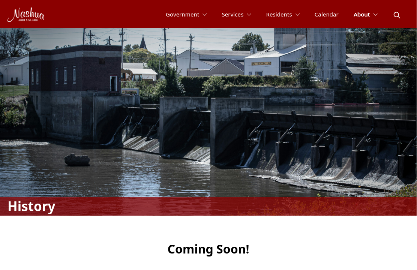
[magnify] (397, 15)
